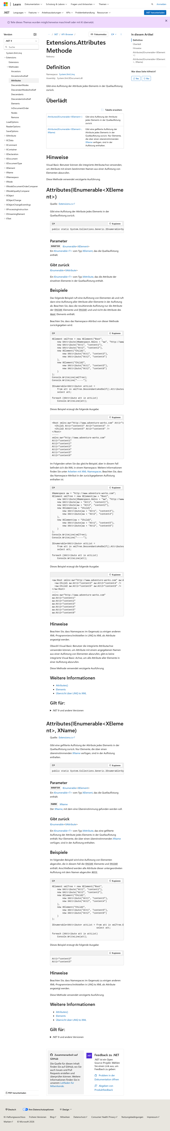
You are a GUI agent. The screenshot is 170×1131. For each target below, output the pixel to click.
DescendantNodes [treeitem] (20, 85)
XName (88, 142)
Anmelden (161, 4)
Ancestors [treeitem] (16, 71)
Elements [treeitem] (15, 103)
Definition (138, 40)
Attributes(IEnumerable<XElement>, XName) (149, 60)
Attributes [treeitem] (16, 80)
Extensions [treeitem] (14, 62)
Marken (7, 1121)
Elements (61, 689)
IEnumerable (69, 246)
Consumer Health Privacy (103, 1116)
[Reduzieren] (35, 34)
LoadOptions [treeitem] (12, 121)
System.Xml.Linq (67, 74)
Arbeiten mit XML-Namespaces (84, 471)
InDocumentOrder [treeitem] (20, 108)
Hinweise (137, 48)
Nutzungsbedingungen (132, 1116)
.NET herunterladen (155, 12)
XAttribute (70, 270)
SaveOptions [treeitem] (12, 131)
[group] (87, 229)
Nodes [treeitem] (14, 112)
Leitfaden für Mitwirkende (62, 1084)
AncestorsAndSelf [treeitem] (19, 75)
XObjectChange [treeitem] (13, 200)
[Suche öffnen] (152, 4)
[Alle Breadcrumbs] (49, 34)
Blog (52, 1116)
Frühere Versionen (37, 1116)
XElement (83, 246)
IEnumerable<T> (63, 250)
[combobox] (21, 40)
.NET (56, 34)
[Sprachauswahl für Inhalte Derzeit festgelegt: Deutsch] (11, 1109)
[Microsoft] (6, 4)
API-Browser (67, 34)
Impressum (152, 1116)
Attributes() (62, 685)
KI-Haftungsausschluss (14, 1116)
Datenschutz (79, 1116)
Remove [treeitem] (15, 117)
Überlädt (137, 44)
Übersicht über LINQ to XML (71, 693)
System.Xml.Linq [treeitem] (14, 52)
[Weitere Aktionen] (121, 34)
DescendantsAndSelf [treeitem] (21, 98)
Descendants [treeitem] (17, 94)
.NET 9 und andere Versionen (68, 710)
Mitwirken (65, 1116)
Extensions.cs (66, 203)
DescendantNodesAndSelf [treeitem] (23, 89)
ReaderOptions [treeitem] (13, 126)
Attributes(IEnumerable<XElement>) (65, 116)
